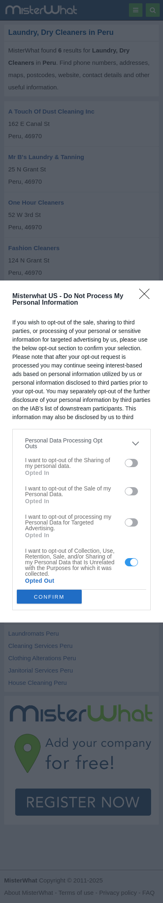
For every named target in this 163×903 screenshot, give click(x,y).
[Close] (147, 296)
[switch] (131, 463)
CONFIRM (49, 596)
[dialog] (81, 451)
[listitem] (81, 443)
